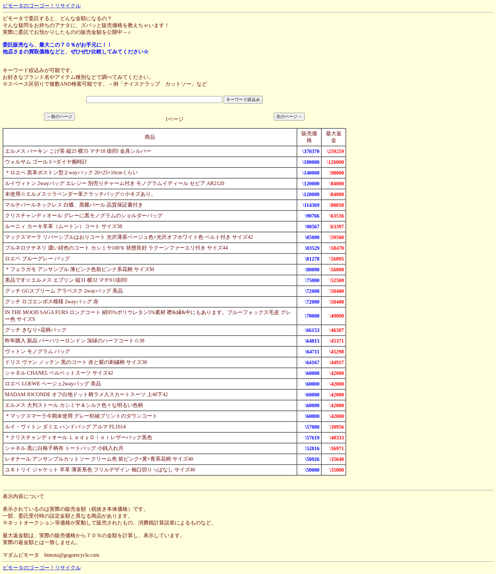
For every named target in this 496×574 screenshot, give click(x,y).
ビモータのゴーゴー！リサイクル (42, 5)
